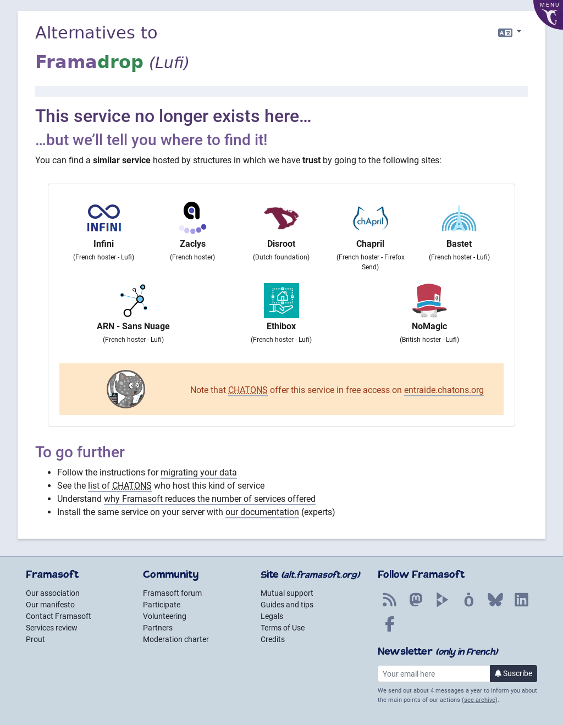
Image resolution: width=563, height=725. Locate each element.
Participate (161, 604)
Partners (158, 627)
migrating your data (199, 472)
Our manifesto (50, 604)
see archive (479, 700)
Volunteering (164, 616)
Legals (272, 616)
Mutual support (287, 593)
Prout (35, 639)
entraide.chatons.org (444, 390)
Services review (52, 627)
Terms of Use (283, 627)
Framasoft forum (172, 593)
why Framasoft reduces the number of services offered (210, 499)
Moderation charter (176, 639)
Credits (273, 639)
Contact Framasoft (58, 616)
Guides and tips (287, 604)
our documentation (262, 512)
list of (120, 485)
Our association (53, 593)
